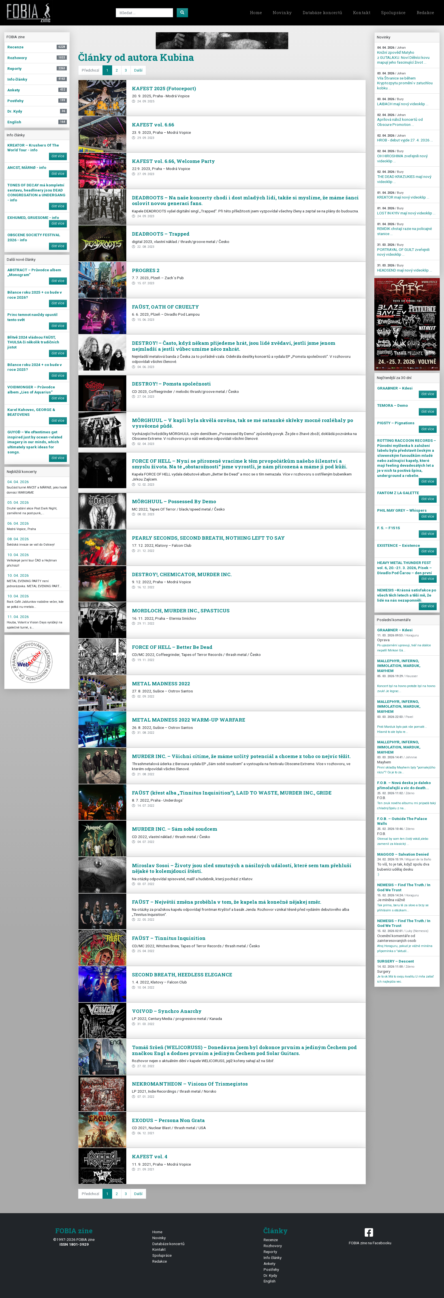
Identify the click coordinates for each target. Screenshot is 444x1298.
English (270, 1281)
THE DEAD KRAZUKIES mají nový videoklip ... (404, 177)
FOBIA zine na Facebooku (370, 1236)
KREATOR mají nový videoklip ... (403, 195)
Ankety (269, 1263)
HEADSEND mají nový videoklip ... (404, 268)
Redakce (425, 12)
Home (256, 12)
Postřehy (271, 1269)
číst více (58, 156)
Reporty (270, 1251)
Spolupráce (393, 12)
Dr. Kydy (270, 1275)
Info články (272, 1257)
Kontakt (361, 12)
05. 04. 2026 (18, 502)
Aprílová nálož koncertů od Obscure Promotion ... (400, 120)
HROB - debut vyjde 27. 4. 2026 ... (405, 138)
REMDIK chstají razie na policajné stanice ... (404, 229)
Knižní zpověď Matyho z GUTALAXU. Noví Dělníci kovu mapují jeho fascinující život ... (403, 55)
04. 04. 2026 (18, 481)
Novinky (282, 12)
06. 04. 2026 (18, 523)
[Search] (144, 12)
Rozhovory (273, 1245)
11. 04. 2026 (18, 616)
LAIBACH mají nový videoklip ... (402, 101)
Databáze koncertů (322, 12)
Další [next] (138, 70)
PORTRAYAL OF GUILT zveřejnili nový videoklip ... (403, 250)
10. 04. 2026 (18, 554)
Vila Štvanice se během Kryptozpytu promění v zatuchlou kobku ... (405, 81)
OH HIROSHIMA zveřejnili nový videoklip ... (402, 156)
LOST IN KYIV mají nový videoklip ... (406, 210)
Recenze (271, 1239)
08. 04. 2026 (18, 539)
